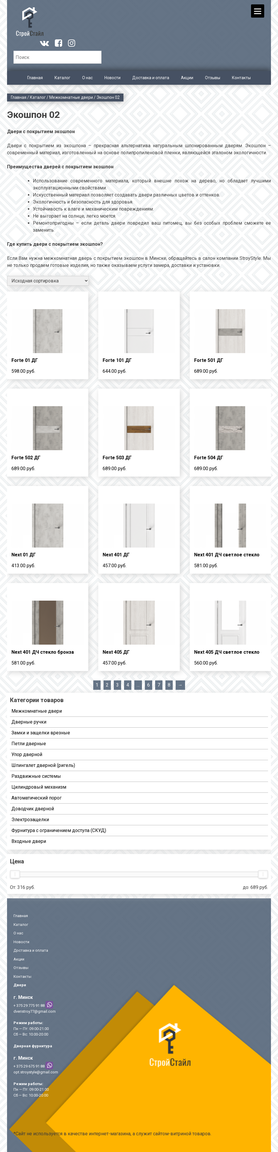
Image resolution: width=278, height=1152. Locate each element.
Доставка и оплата (150, 77)
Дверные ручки (28, 722)
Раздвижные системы (36, 776)
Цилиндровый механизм (38, 787)
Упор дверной (26, 754)
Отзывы (212, 77)
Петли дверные (28, 743)
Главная (35, 77)
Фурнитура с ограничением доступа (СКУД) (58, 830)
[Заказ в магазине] (48, 281)
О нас (87, 77)
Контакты (241, 77)
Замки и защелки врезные (40, 733)
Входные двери (28, 841)
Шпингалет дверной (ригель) (43, 765)
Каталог (62, 77)
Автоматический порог (36, 798)
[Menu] (257, 11)
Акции (187, 77)
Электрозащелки (30, 819)
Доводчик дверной (32, 809)
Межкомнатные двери (71, 97)
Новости (112, 77)
